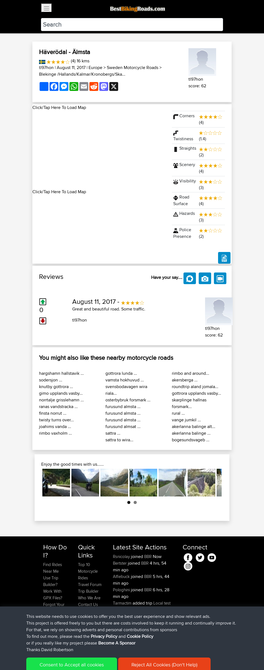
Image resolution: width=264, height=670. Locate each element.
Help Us (85, 611)
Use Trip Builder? (50, 581)
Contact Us (88, 604)
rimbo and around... (190, 373)
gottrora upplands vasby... (196, 393)
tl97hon (46, 67)
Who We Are (89, 598)
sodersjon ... (50, 380)
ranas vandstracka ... (58, 406)
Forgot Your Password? (53, 608)
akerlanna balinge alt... (193, 426)
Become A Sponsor (52, 621)
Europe (95, 67)
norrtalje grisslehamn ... (61, 400)
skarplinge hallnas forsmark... (189, 403)
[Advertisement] (98, 149)
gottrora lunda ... (121, 373)
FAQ (47, 631)
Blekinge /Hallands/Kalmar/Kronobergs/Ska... (82, 74)
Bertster (120, 563)
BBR (148, 556)
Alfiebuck (122, 576)
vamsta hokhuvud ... (124, 380)
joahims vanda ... (55, 426)
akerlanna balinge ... (191, 433)
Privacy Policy (117, 658)
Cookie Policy (145, 658)
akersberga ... (185, 380)
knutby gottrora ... (56, 386)
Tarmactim (123, 603)
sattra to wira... (119, 440)
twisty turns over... (56, 420)
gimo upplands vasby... (61, 393)
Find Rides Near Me (52, 568)
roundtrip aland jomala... (195, 386)
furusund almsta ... (123, 406)
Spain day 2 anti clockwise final (142, 619)
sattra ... (112, 433)
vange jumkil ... (186, 420)
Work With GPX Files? (52, 594)
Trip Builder (88, 591)
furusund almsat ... (123, 426)
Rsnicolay (122, 556)
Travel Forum (90, 584)
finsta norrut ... (52, 413)
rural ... (178, 413)
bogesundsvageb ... (190, 440)
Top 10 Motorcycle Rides (88, 571)
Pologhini (122, 590)
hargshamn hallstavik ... (61, 373)
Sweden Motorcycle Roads (132, 67)
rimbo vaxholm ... (55, 433)
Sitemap (94, 658)
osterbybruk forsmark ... (128, 400)
